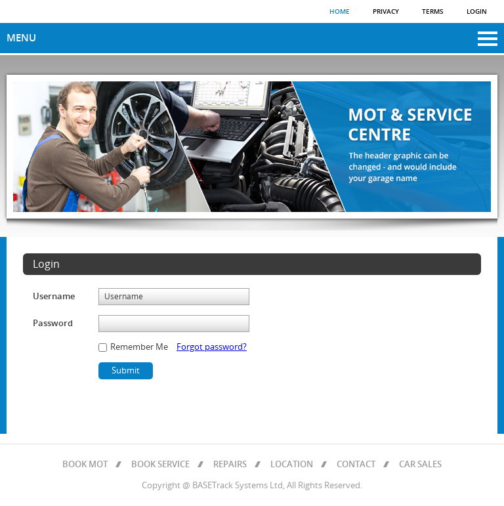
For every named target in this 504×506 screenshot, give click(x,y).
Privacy (386, 12)
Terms (433, 12)
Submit (126, 371)
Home (339, 12)
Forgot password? (212, 347)
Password (53, 323)
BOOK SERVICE (160, 464)
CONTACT (356, 464)
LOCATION (291, 464)
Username (54, 296)
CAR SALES (420, 464)
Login (477, 12)
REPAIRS (230, 464)
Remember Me (138, 347)
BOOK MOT (85, 464)
